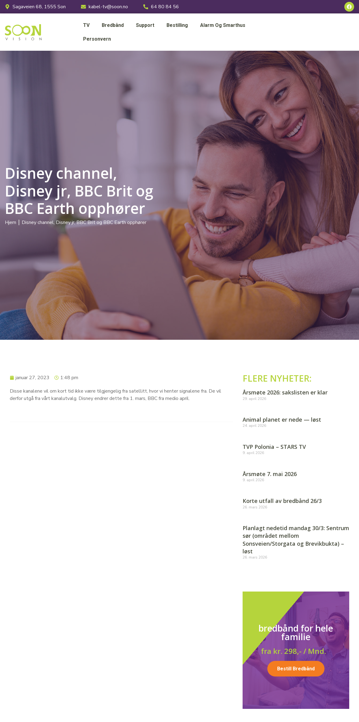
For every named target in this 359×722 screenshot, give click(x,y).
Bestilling (177, 25)
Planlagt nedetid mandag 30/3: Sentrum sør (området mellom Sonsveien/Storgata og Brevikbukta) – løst (296, 539)
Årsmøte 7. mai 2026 (270, 474)
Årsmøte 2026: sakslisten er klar (285, 392)
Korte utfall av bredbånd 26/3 (282, 500)
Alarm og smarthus (222, 25)
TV (86, 25)
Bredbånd (113, 25)
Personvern (97, 39)
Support (145, 25)
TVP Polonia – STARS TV (274, 446)
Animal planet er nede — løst (282, 419)
